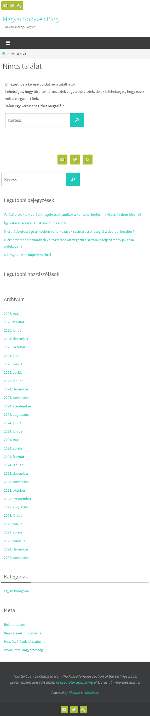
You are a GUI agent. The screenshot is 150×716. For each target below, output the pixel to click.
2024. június (13, 431)
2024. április (13, 448)
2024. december (16, 389)
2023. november (16, 481)
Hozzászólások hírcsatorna (24, 641)
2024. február (14, 456)
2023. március (14, 540)
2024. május (13, 439)
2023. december (16, 473)
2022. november (16, 557)
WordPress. (91, 692)
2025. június (13, 355)
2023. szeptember (17, 498)
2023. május (13, 523)
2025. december (16, 338)
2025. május (13, 364)
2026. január (13, 330)
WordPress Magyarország (23, 649)
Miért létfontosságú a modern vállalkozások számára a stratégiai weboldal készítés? (69, 231)
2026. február (14, 322)
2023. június (13, 515)
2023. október (14, 490)
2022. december (16, 549)
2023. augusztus (16, 507)
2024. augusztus (16, 414)
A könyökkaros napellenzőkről (27, 254)
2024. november (16, 397)
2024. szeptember (17, 406)
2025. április (13, 372)
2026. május (13, 313)
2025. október (14, 347)
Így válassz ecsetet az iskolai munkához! (35, 223)
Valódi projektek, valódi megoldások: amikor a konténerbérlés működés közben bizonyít (72, 214)
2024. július (12, 422)
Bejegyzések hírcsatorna (22, 633)
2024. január (13, 465)
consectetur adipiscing (74, 682)
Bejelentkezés (14, 624)
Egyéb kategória (16, 591)
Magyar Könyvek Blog (31, 19)
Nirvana (74, 692)
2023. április (13, 532)
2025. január (13, 380)
